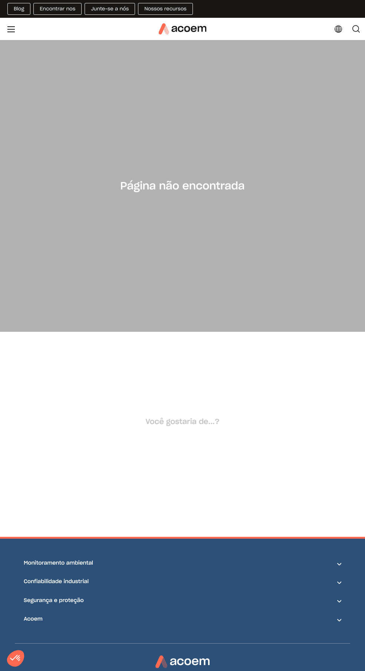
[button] (15, 658)
